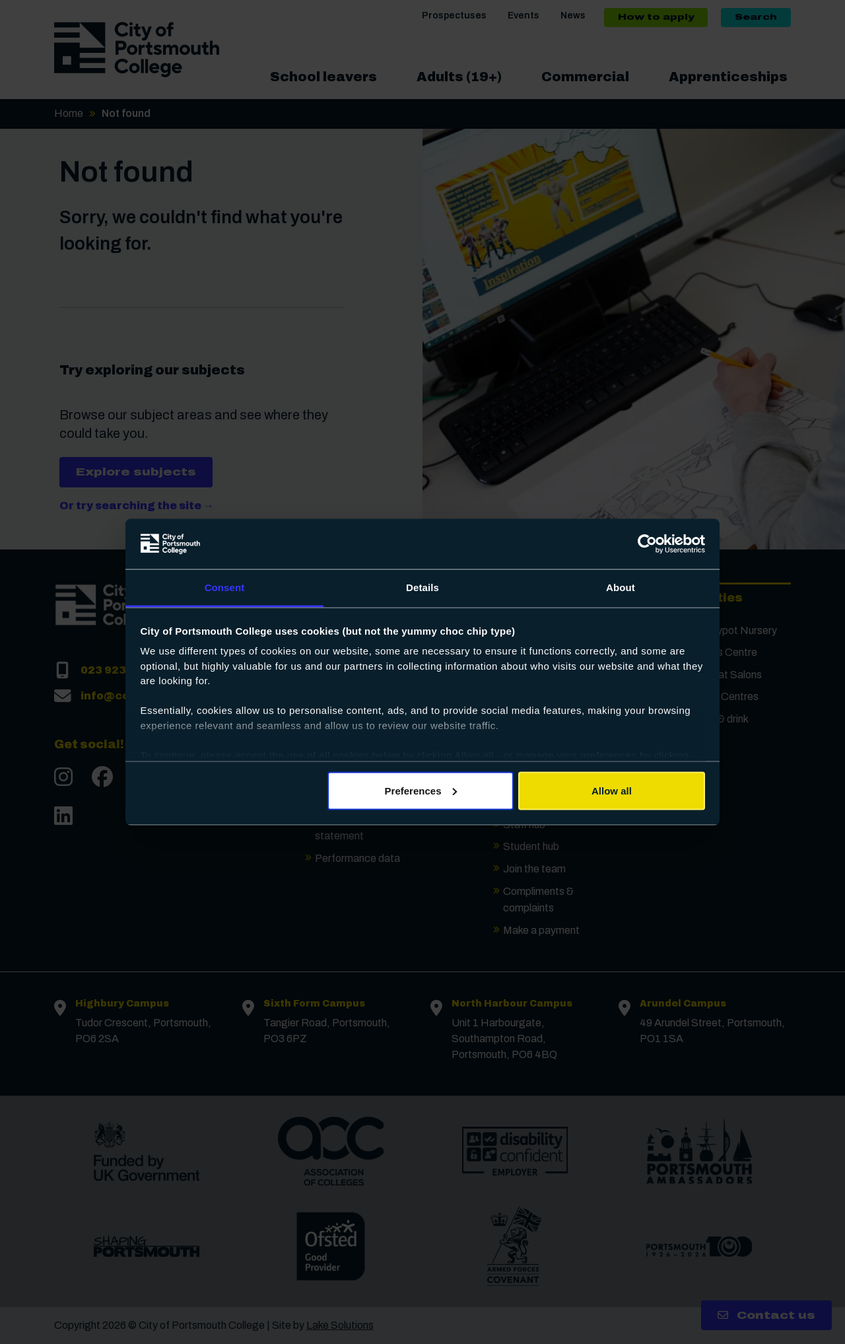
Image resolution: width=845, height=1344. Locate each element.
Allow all (612, 790)
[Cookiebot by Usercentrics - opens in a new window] (647, 544)
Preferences (421, 790)
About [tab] (620, 587)
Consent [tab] (225, 587)
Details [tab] (422, 587)
